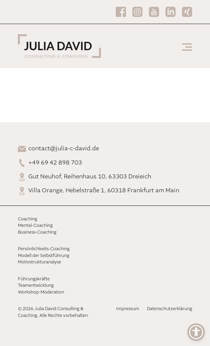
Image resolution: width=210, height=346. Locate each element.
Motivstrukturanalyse (39, 262)
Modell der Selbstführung (43, 256)
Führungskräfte (34, 279)
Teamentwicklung (36, 285)
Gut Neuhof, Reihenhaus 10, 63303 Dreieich (89, 176)
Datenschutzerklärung (169, 309)
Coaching (27, 219)
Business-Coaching (37, 232)
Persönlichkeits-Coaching (44, 249)
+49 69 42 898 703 (55, 162)
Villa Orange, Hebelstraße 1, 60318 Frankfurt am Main (103, 190)
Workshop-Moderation (41, 292)
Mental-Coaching (35, 225)
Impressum (127, 309)
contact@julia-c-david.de (63, 148)
